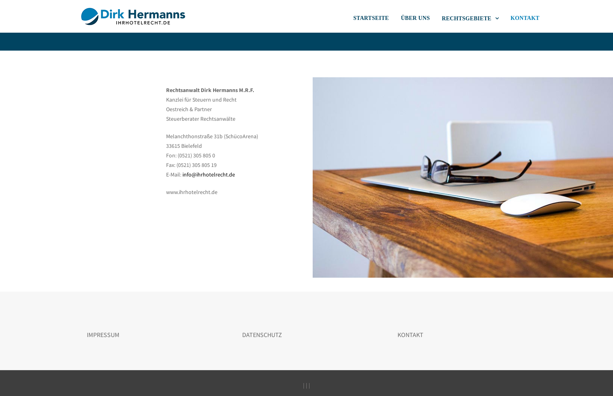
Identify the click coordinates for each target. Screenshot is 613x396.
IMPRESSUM (103, 335)
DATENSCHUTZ (262, 335)
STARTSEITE (371, 18)
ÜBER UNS (415, 18)
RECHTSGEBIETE (467, 19)
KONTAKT (525, 18)
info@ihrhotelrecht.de (208, 174)
